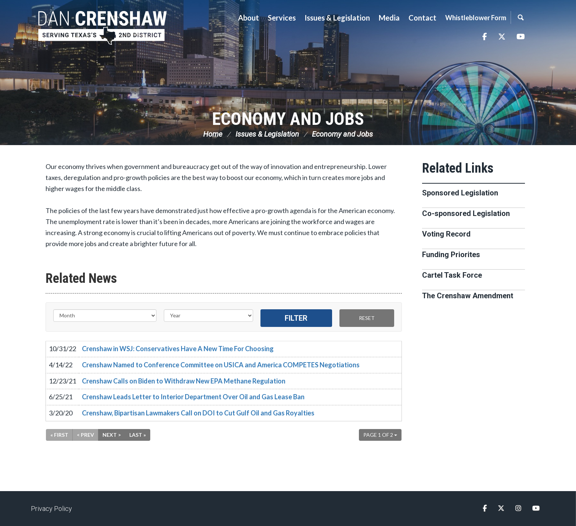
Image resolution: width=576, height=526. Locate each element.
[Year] (208, 315)
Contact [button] (422, 17)
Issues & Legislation (267, 134)
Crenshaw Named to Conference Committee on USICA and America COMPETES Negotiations (221, 365)
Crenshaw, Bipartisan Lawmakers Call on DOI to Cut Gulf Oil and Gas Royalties (198, 413)
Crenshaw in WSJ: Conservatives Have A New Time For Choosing (178, 349)
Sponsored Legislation (460, 192)
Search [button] (520, 17)
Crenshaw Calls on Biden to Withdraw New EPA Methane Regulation (183, 381)
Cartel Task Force (452, 275)
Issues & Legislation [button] (337, 17)
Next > (111, 435)
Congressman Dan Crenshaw (102, 28)
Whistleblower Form (475, 18)
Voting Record (446, 234)
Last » (137, 435)
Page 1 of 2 (380, 435)
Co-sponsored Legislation (466, 213)
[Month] (104, 315)
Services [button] (282, 17)
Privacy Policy (51, 508)
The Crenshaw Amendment (467, 295)
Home (212, 134)
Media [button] (389, 17)
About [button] (248, 17)
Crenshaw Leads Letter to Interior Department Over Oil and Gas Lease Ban (193, 397)
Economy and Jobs (288, 118)
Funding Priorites (451, 254)
